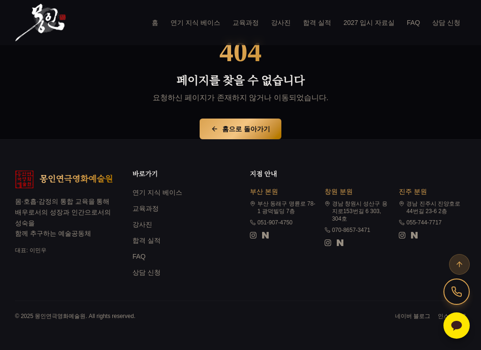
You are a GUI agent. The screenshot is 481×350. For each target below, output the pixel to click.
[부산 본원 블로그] (265, 235)
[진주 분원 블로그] (414, 235)
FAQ (413, 22)
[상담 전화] (456, 291)
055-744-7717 (420, 222)
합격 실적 (317, 22)
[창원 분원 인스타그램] (328, 242)
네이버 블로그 (412, 316)
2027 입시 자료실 (369, 22)
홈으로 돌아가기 (240, 129)
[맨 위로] (459, 264)
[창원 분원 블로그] (340, 242)
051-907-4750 (271, 222)
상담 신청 (446, 22)
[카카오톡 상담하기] (456, 325)
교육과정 (246, 22)
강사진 (281, 22)
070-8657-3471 (347, 230)
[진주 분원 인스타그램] (402, 235)
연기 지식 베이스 (195, 22)
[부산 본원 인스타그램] (253, 235)
